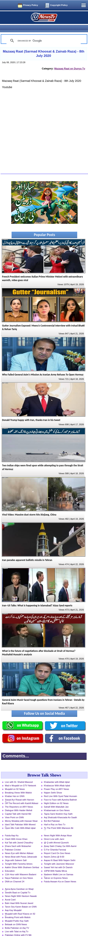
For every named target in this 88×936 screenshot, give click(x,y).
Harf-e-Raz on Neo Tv (54, 817)
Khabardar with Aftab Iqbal (57, 775)
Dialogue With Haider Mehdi (18, 803)
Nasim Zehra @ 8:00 (54, 850)
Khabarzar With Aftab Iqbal (57, 778)
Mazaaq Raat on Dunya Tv (69, 61)
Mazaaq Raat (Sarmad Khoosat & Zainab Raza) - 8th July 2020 (43, 47)
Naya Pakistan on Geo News (19, 871)
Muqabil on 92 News (15, 782)
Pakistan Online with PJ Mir (18, 928)
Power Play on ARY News (56, 782)
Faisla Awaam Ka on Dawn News (60, 874)
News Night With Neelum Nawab (21, 889)
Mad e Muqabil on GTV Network (20, 778)
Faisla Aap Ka (11, 828)
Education (10, 864)
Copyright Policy (59, 5)
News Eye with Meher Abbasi (19, 846)
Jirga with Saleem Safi (16, 853)
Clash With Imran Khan (16, 832)
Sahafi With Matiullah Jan (56, 800)
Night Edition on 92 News (56, 796)
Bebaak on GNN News (16, 917)
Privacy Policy (30, 5)
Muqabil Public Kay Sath (17, 914)
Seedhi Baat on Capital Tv (17, 885)
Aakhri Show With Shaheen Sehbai (22, 860)
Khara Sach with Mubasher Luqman (18, 839)
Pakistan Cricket (13, 843)
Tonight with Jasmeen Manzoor (59, 857)
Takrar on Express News (56, 871)
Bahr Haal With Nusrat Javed (19, 896)
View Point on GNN (14, 810)
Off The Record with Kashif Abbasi (21, 796)
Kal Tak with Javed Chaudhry (19, 836)
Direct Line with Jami (54, 832)
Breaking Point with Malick (18, 910)
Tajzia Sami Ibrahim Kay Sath (58, 807)
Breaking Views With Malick (18, 786)
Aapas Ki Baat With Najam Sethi (59, 853)
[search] (43, 33)
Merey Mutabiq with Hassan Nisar (21, 814)
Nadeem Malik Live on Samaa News (58, 868)
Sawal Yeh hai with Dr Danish (58, 860)
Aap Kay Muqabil (13, 903)
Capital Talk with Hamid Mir (18, 807)
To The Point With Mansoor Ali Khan (58, 821)
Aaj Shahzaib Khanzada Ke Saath (60, 810)
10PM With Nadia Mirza (55, 864)
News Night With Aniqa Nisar (58, 828)
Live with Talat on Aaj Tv (16, 924)
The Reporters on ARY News (19, 800)
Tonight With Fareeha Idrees (19, 857)
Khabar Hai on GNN (14, 789)
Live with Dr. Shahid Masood (19, 775)
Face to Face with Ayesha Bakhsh (60, 793)
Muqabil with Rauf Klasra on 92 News (20, 907)
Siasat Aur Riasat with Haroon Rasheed (19, 793)
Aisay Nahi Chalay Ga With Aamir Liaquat (60, 839)
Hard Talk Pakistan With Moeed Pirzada (20, 818)
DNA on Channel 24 (14, 874)
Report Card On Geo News (57, 846)
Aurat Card (10, 893)
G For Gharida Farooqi (55, 843)
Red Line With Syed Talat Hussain (60, 789)
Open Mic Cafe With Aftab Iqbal (20, 821)
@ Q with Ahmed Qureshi (56, 836)
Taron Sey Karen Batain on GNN (21, 900)
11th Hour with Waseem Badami (20, 867)
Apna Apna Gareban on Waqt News (19, 882)
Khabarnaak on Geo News (57, 803)
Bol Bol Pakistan (52, 814)
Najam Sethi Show (53, 786)
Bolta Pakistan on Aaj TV (17, 921)
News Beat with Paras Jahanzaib (21, 850)
